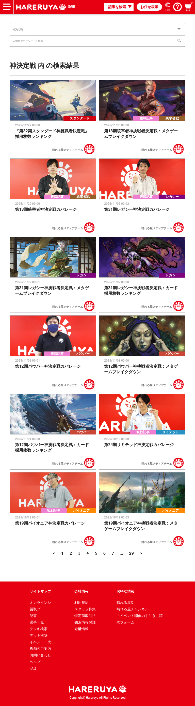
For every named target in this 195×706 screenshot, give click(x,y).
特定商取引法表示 (85, 616)
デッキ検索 (38, 629)
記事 (71, 7)
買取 (33, 609)
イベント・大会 (40, 642)
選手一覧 (37, 622)
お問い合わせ (40, 655)
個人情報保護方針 (85, 623)
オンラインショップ (40, 603)
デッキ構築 (38, 635)
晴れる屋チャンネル (133, 609)
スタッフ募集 (85, 609)
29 (131, 553)
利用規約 (81, 602)
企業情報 (81, 629)
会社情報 (81, 591)
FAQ (33, 668)
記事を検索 (117, 7)
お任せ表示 (149, 7)
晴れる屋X (125, 602)
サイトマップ (40, 591)
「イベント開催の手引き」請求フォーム (140, 616)
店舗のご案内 (40, 649)
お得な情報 (125, 591)
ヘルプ (35, 662)
